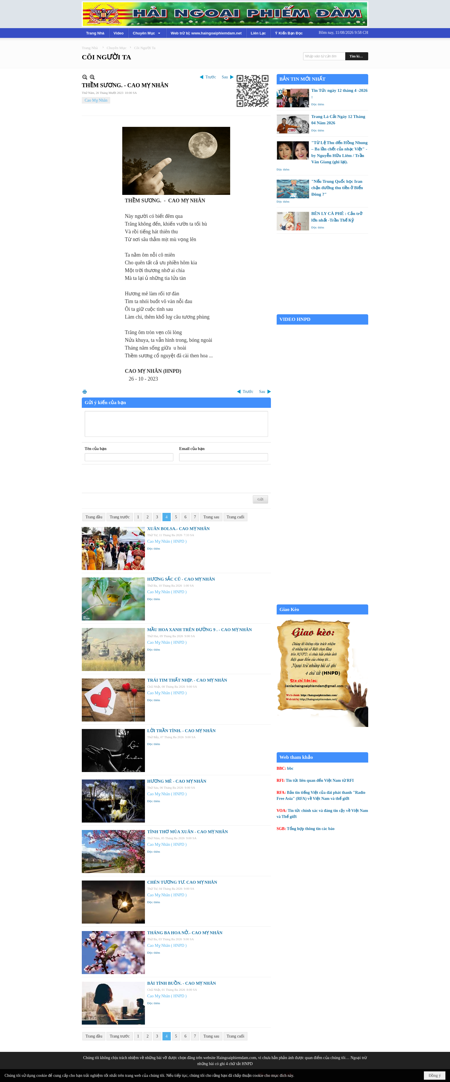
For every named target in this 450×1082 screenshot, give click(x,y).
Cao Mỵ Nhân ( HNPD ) (167, 541)
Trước (210, 77)
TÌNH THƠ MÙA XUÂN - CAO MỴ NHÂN (187, 831)
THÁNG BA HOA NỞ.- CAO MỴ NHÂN (184, 932)
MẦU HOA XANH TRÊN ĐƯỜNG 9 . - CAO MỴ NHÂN (199, 629)
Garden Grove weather (322, 311)
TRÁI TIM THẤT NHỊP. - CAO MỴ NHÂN (187, 680)
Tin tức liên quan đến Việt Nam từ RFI (320, 780)
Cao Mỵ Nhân (96, 100)
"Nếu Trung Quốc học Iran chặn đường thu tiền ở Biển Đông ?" (337, 188)
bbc (290, 768)
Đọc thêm (153, 548)
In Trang (85, 392)
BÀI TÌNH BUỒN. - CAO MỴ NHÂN (181, 983)
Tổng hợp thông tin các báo (311, 829)
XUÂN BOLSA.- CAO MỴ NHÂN (178, 528)
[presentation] (128, 479)
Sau (225, 77)
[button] (147, 33)
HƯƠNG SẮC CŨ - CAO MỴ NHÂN (181, 579)
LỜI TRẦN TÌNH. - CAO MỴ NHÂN (181, 730)
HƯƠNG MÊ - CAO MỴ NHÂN (176, 781)
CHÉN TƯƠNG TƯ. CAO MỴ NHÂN (182, 882)
